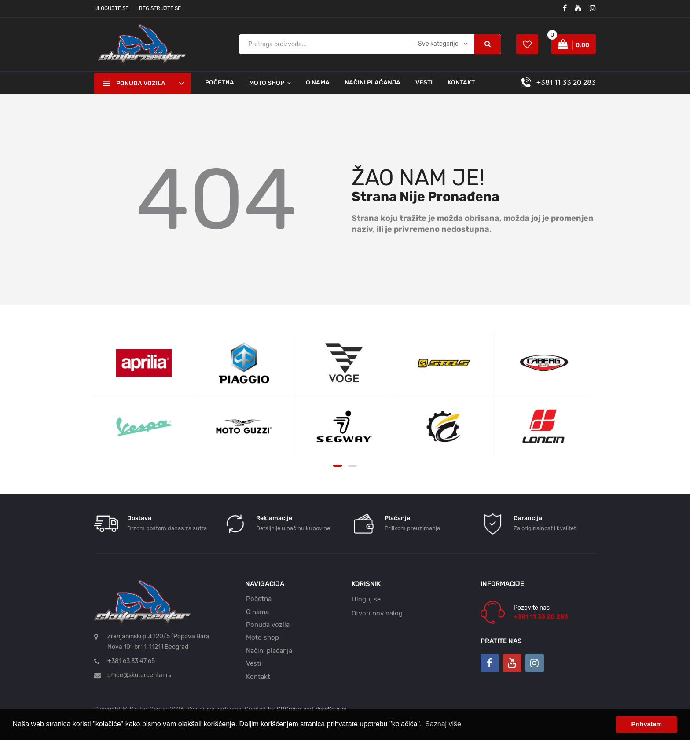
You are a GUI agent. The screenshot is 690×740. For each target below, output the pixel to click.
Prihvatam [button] (646, 724)
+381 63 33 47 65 (131, 661)
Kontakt (461, 82)
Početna (219, 82)
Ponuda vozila (268, 625)
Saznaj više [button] (443, 724)
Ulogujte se (111, 8)
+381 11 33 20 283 (566, 82)
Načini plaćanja (372, 82)
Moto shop (262, 637)
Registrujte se (160, 8)
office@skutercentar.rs (139, 675)
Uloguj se (366, 599)
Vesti (424, 82)
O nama (318, 82)
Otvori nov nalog (377, 613)
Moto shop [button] (266, 83)
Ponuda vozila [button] (134, 84)
